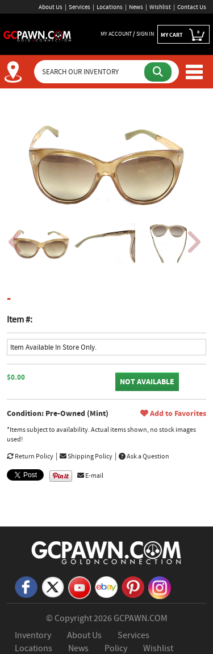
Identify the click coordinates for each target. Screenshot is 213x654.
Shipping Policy (86, 456)
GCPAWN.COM (141, 618)
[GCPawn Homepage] (37, 35)
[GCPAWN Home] (106, 552)
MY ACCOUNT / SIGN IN (127, 33)
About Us (50, 7)
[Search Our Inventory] (90, 71)
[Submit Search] (158, 72)
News (136, 7)
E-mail (90, 475)
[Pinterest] (133, 586)
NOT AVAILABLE (147, 381)
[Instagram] (159, 587)
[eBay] (106, 586)
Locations (110, 7)
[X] (52, 586)
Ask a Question (144, 456)
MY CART (183, 34)
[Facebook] (26, 586)
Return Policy (30, 456)
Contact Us (191, 7)
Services (79, 7)
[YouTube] (79, 587)
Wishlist (160, 7)
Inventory (33, 635)
